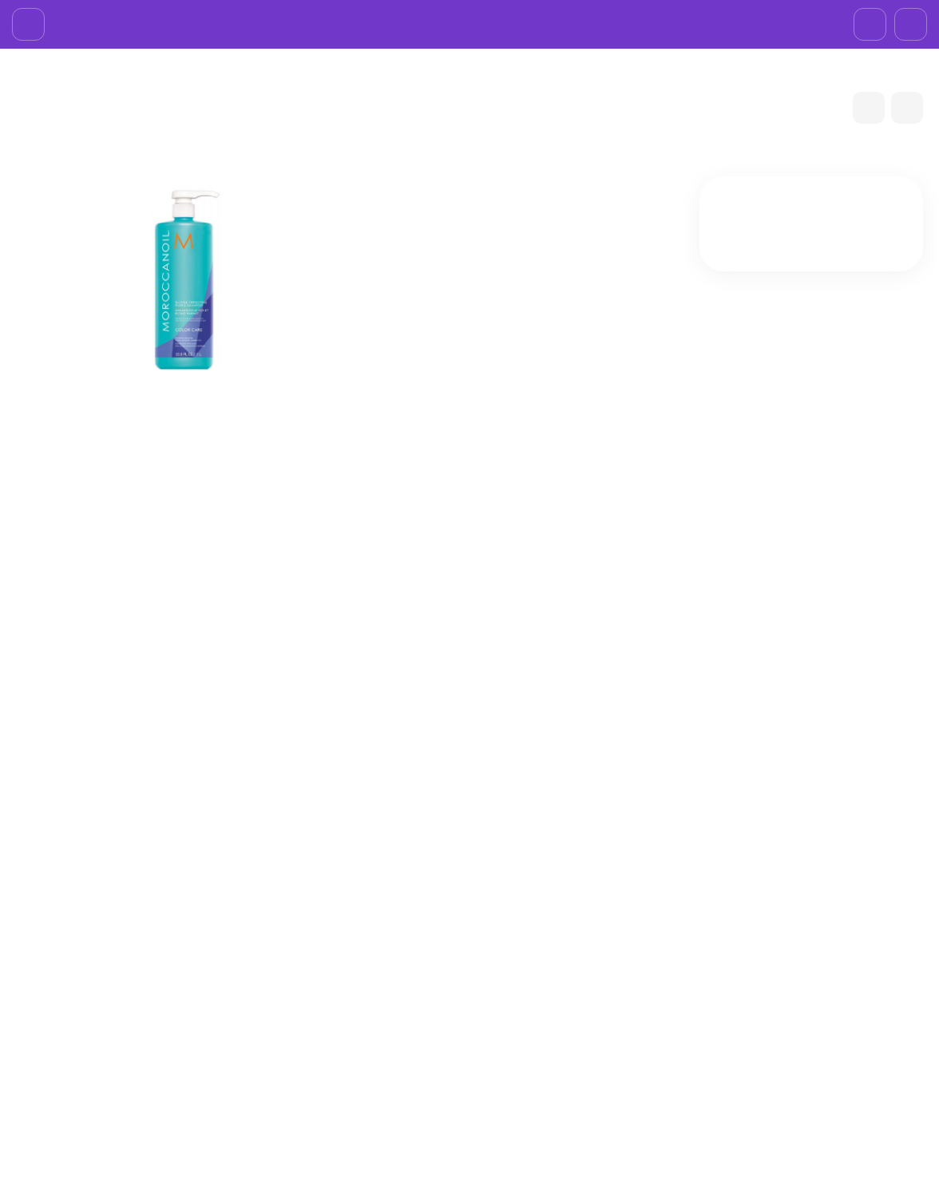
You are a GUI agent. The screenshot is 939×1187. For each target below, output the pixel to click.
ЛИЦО (500, 967)
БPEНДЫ (91, 123)
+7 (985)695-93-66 (860, 19)
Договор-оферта (369, 19)
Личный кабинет (677, 967)
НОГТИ (502, 1029)
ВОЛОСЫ (349, 793)
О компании (49, 19)
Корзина (656, 946)
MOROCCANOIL (171, 123)
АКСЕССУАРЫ (520, 1049)
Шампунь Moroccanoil (250, 793)
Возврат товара (263, 19)
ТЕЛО (498, 1009)
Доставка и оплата (150, 19)
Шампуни (412, 793)
